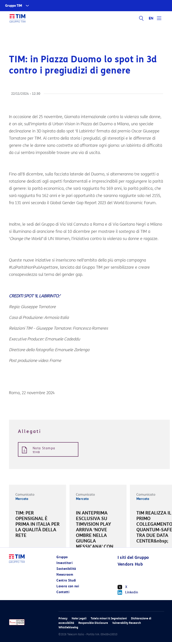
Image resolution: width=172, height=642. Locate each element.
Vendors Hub (130, 564)
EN (151, 18)
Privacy (62, 618)
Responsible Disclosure (93, 623)
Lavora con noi (67, 586)
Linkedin (128, 592)
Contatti (62, 592)
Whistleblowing (68, 627)
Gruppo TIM (13, 6)
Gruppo (62, 557)
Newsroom (64, 575)
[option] (37, 525)
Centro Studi (66, 580)
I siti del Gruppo (133, 557)
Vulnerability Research (126, 623)
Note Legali (79, 618)
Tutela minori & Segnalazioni (109, 618)
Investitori (64, 563)
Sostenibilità (66, 569)
